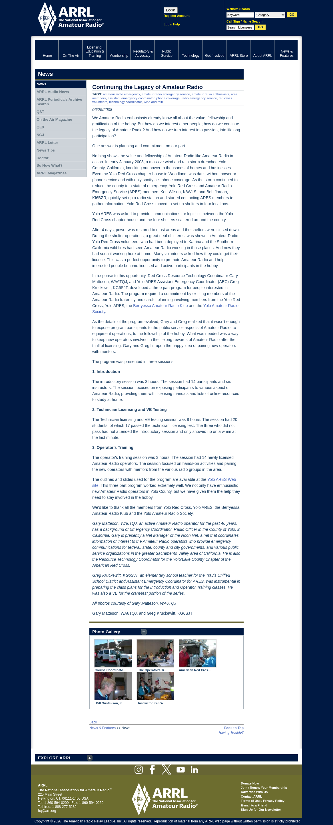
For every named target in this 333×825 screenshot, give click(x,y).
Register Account (177, 15)
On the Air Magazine (54, 119)
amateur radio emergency (121, 94)
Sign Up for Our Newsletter (261, 809)
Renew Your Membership (268, 787)
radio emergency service (199, 98)
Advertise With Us (254, 792)
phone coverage (168, 98)
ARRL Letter (47, 142)
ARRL (90, 17)
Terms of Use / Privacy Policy (262, 800)
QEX (40, 127)
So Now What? (50, 165)
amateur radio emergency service (166, 94)
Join (244, 787)
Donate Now (250, 783)
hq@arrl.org (47, 811)
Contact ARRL (251, 796)
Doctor (43, 158)
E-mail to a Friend (254, 805)
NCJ (40, 135)
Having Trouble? (231, 733)
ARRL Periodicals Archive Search (59, 101)
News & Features (102, 728)
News (41, 84)
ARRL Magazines (52, 173)
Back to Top (234, 728)
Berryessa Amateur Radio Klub (160, 305)
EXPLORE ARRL (54, 757)
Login (170, 10)
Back (93, 722)
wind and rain (153, 102)
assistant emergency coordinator (131, 98)
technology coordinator (125, 102)
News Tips (46, 150)
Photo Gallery (106, 631)
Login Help (172, 24)
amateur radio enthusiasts (210, 94)
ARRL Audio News (53, 92)
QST (40, 112)
